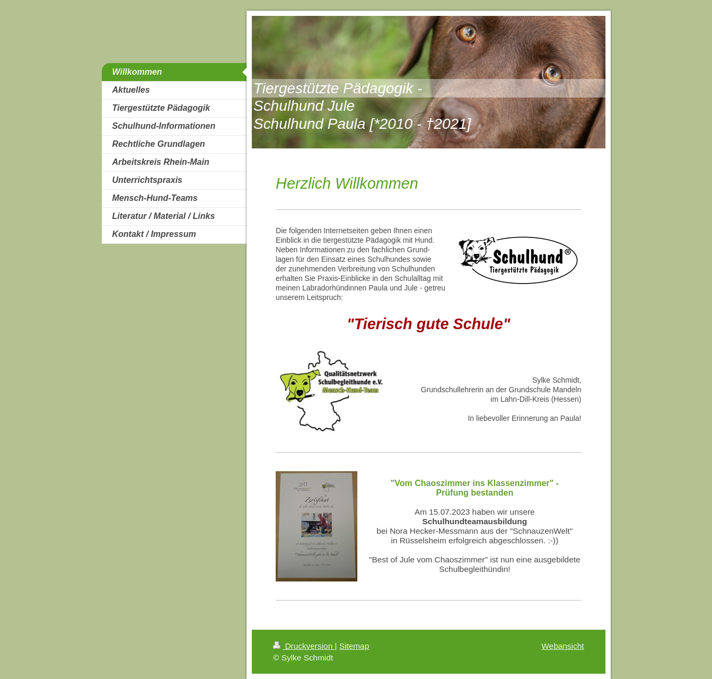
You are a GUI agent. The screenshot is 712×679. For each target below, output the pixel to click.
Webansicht (562, 645)
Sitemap (354, 645)
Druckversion (304, 645)
